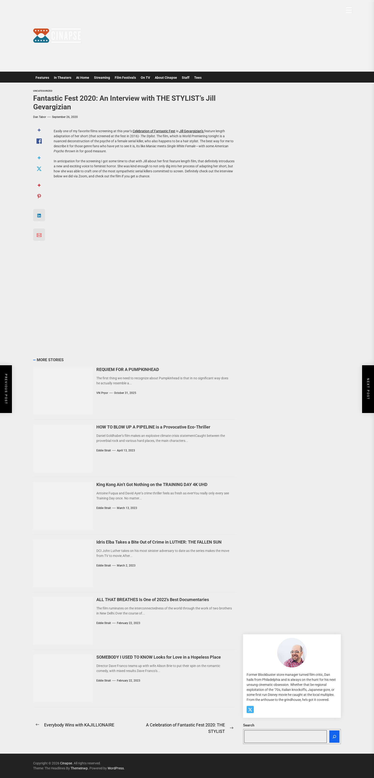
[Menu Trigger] (348, 10)
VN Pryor (102, 393)
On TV (145, 77)
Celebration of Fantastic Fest (154, 131)
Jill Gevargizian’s (191, 131)
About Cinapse (166, 77)
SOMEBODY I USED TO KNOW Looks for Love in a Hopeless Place (158, 657)
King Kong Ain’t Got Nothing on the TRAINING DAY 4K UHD (152, 484)
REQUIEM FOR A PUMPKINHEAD (127, 369)
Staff (185, 77)
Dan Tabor (39, 117)
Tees (198, 77)
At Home (82, 77)
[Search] (334, 736)
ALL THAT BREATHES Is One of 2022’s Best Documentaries (152, 599)
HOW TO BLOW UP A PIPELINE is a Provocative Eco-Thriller (153, 426)
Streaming (102, 77)
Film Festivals (125, 77)
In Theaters (62, 77)
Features (42, 77)
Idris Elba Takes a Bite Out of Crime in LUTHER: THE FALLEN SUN (159, 542)
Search (248, 725)
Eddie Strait (103, 450)
